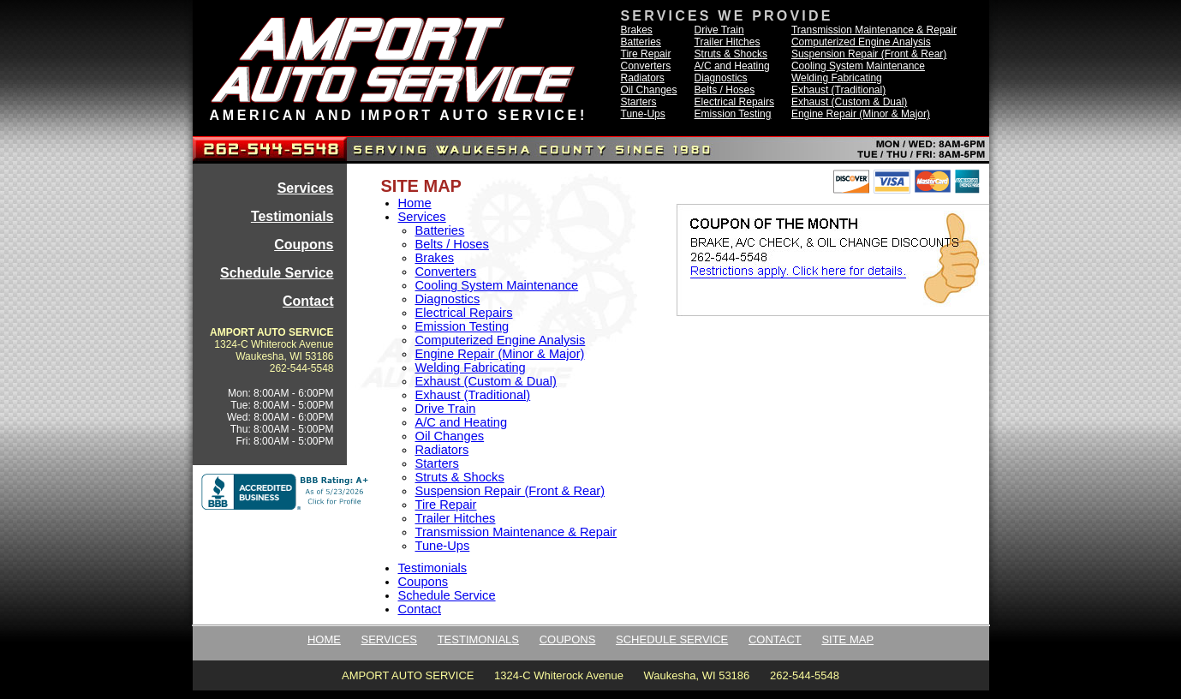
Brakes (637, 30)
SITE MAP (847, 639)
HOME (324, 639)
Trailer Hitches (727, 42)
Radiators (643, 78)
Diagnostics (721, 78)
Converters (646, 66)
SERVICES (389, 639)
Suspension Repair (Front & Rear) (868, 54)
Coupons (303, 244)
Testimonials (292, 216)
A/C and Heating (732, 66)
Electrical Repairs (734, 102)
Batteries (641, 42)
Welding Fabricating (836, 78)
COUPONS (568, 639)
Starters (639, 102)
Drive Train (719, 30)
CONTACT (775, 639)
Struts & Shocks (731, 54)
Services (305, 188)
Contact (308, 301)
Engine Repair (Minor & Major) (860, 114)
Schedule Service (277, 273)
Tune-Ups (643, 114)
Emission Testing (733, 114)
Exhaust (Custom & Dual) (849, 102)
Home (415, 203)
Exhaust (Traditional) (838, 90)
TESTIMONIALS (478, 639)
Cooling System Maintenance (858, 66)
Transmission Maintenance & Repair (874, 30)
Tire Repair (646, 54)
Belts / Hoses (725, 90)
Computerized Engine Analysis (861, 42)
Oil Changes (649, 90)
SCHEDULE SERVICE (672, 639)
